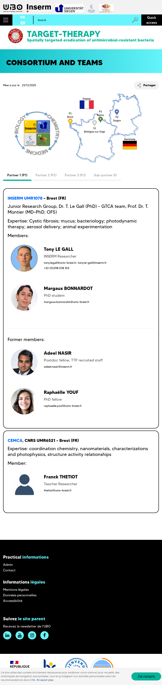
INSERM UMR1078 (25, 198)
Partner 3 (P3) (75, 175)
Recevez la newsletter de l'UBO (27, 626)
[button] (6, 20)
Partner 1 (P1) (17, 175)
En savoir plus (45, 679)
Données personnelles (19, 595)
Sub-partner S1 (105, 175)
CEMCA (15, 440)
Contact (9, 570)
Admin (8, 565)
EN (22, 22)
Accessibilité (12, 601)
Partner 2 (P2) (46, 175)
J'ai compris (146, 676)
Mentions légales (16, 590)
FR (22, 17)
